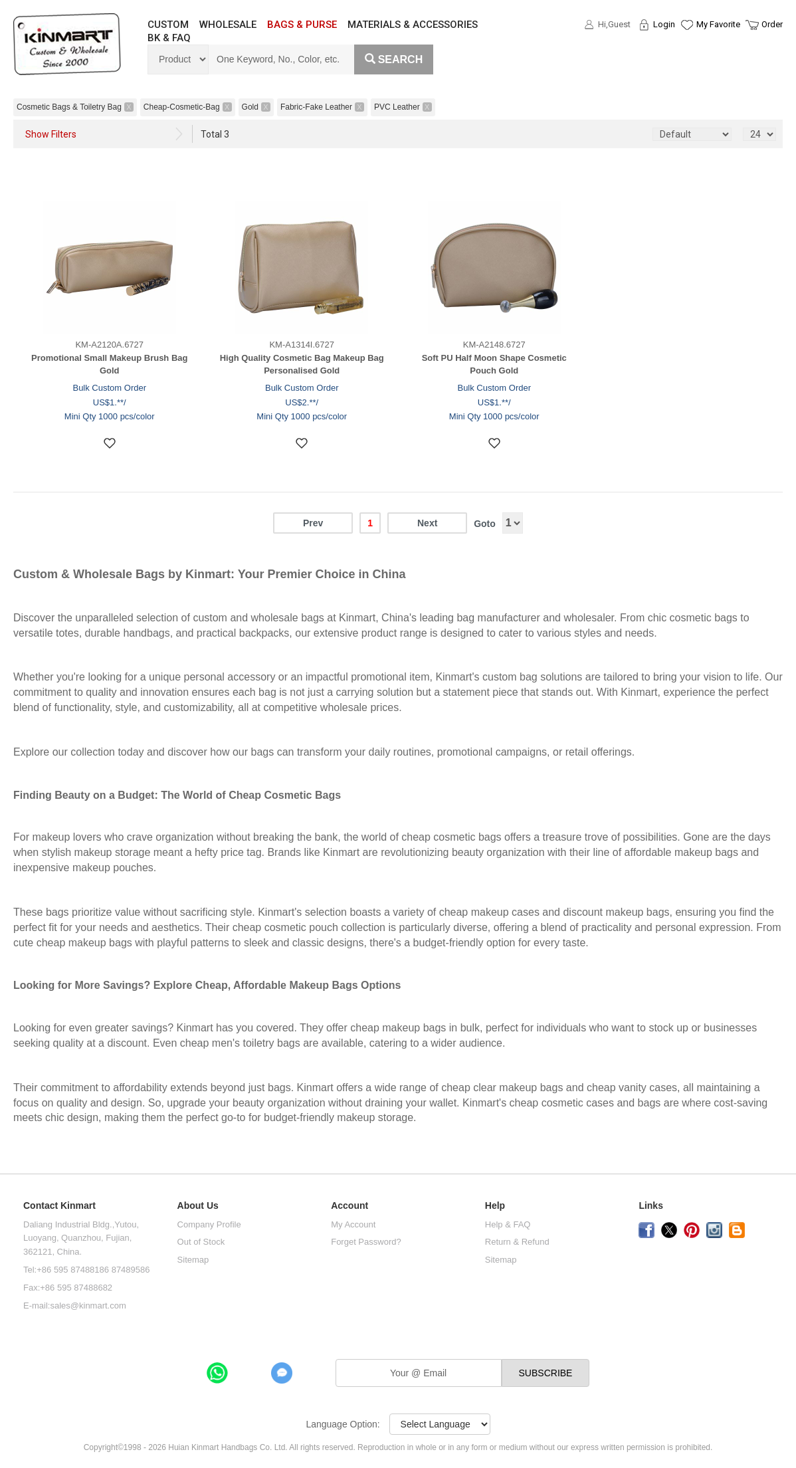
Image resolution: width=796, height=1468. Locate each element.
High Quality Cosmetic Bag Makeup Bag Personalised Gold (302, 364)
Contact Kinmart (59, 1206)
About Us (198, 1206)
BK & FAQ (169, 38)
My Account (353, 1224)
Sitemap (193, 1260)
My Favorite (718, 24)
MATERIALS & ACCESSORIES (413, 25)
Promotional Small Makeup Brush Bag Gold (109, 364)
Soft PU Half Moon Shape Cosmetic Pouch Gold (494, 364)
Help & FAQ (508, 1224)
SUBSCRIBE (546, 1373)
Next (427, 523)
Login (664, 24)
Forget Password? (366, 1242)
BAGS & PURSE (302, 25)
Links (651, 1206)
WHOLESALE (227, 25)
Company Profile (209, 1224)
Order (772, 24)
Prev (313, 523)
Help (495, 1206)
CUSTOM (168, 25)
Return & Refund (517, 1242)
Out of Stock (201, 1242)
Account (349, 1206)
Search (394, 59)
